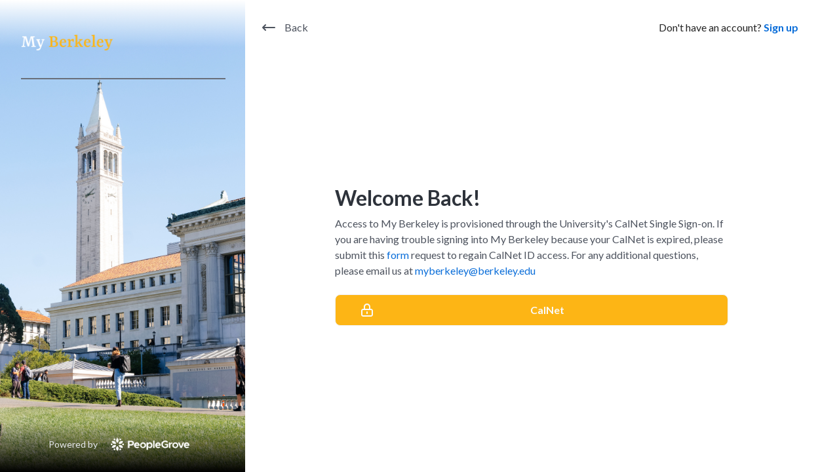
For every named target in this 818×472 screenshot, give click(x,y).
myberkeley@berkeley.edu (475, 270)
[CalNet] (531, 310)
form (398, 254)
